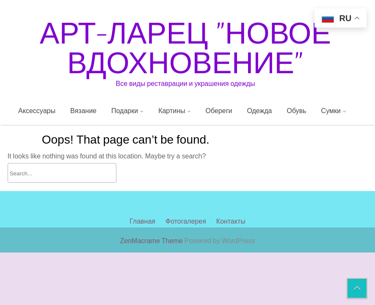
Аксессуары (36, 110)
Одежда (259, 110)
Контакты (230, 202)
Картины (171, 110)
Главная (142, 202)
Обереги (219, 110)
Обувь (296, 110)
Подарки (124, 110)
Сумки (331, 110)
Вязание (83, 110)
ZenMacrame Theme (152, 240)
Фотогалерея (185, 202)
